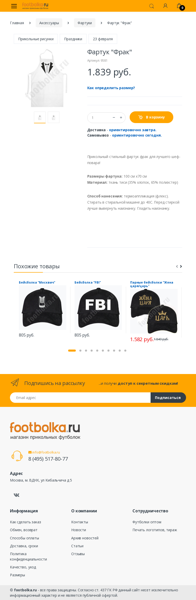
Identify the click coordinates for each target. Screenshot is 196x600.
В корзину (151, 117)
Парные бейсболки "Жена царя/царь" (151, 284)
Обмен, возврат (24, 529)
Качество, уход (23, 567)
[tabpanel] (42, 310)
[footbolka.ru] (35, 6)
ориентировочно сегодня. (137, 135)
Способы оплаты (24, 538)
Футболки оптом (146, 521)
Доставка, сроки (24, 545)
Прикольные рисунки (35, 38)
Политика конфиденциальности (28, 556)
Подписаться (168, 397)
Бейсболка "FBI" (88, 282)
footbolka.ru (25, 590)
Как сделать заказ (25, 521)
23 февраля (103, 38)
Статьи (77, 545)
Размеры (17, 574)
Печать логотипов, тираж (154, 529)
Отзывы (78, 553)
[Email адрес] (80, 397)
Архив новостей (85, 538)
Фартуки (85, 22)
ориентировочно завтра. (132, 129)
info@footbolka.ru (44, 452)
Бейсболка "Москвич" (37, 282)
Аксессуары (49, 22)
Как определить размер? (111, 87)
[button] (151, 5)
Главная (17, 22)
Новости (78, 529)
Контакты (79, 521)
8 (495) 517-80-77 (48, 458)
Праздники (73, 38)
